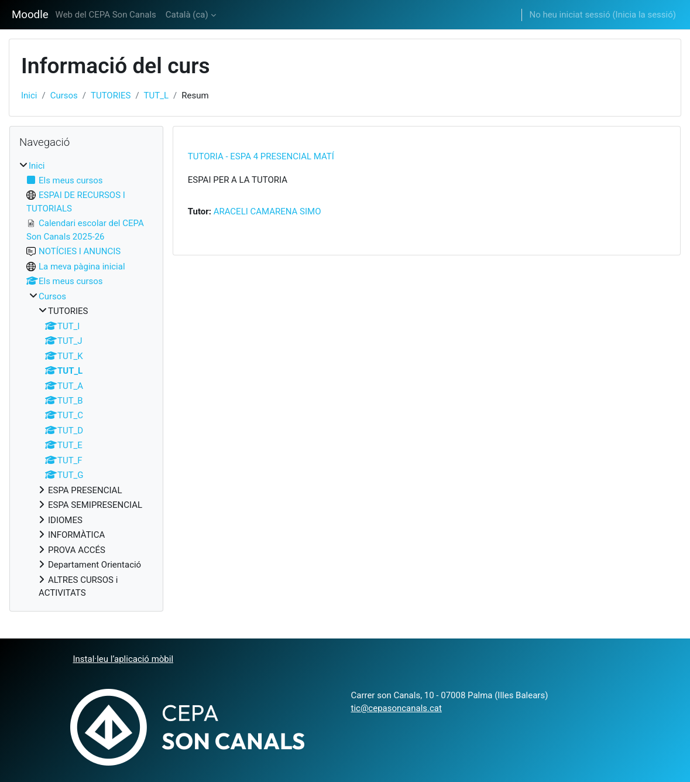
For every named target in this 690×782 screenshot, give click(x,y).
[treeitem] (86, 379)
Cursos (64, 95)
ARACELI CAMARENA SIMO (267, 211)
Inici (29, 95)
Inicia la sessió (644, 14)
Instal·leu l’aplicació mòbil (123, 659)
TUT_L (156, 95)
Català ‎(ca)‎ (187, 14)
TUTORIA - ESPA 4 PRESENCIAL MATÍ (261, 156)
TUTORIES (111, 95)
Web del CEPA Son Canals (106, 14)
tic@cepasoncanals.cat (396, 708)
